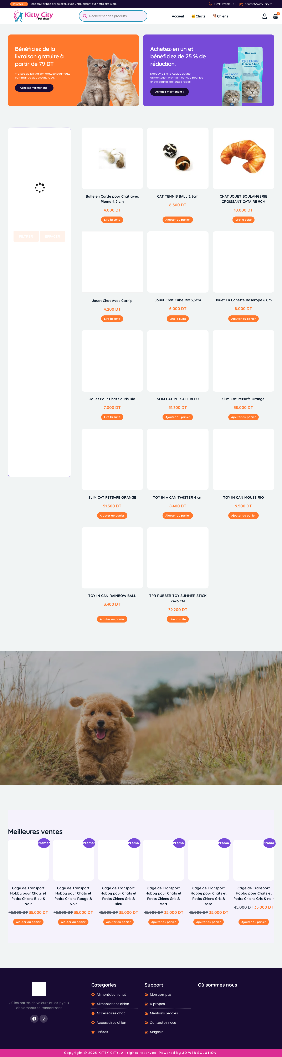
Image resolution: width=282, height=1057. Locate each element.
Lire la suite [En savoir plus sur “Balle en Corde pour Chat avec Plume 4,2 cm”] (112, 220)
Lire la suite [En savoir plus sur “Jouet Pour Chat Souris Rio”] (112, 417)
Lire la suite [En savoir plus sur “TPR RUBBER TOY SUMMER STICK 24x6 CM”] (178, 619)
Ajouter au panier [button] (177, 220)
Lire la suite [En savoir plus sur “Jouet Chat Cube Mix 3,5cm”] (178, 319)
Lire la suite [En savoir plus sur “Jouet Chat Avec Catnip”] (112, 319)
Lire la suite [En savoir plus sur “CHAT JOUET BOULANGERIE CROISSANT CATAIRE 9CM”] (243, 220)
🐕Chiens (220, 16)
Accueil (178, 16)
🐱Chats (198, 16)
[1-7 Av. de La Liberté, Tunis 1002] (236, 1013)
